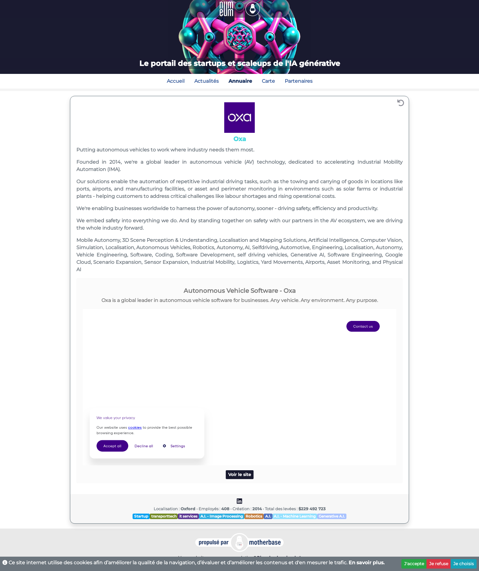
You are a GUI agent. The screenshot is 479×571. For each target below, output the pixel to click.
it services (188, 516)
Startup (141, 516)
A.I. (268, 516)
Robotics (254, 516)
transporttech (164, 516)
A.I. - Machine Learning (295, 516)
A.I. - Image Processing (221, 516)
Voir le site (239, 474)
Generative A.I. (332, 516)
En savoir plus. (367, 563)
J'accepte (414, 563)
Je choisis (463, 563)
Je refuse (438, 563)
